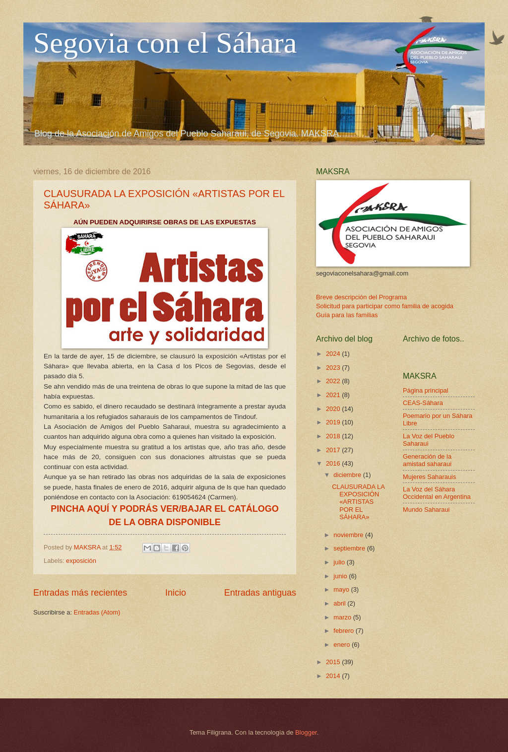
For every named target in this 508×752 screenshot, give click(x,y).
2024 (334, 353)
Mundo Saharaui (426, 509)
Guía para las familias (347, 315)
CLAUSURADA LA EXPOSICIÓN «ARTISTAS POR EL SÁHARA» (358, 502)
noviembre (349, 535)
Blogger (306, 732)
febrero (344, 630)
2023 (334, 367)
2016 (334, 463)
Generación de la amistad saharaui (427, 460)
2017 (334, 450)
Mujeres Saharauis (429, 476)
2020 (334, 408)
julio (339, 562)
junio (341, 576)
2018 (334, 436)
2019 (334, 422)
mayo (342, 589)
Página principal (425, 390)
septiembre (350, 548)
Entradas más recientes (80, 593)
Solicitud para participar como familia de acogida (384, 306)
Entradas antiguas (260, 593)
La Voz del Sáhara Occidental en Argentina (437, 492)
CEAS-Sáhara (423, 403)
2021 (334, 395)
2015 (334, 662)
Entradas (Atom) (97, 612)
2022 (334, 381)
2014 (334, 676)
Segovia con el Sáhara (165, 42)
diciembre (348, 475)
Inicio (175, 593)
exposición (81, 560)
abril (340, 603)
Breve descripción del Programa (361, 297)
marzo (343, 617)
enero (342, 644)
